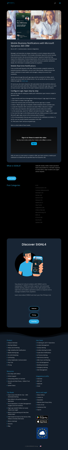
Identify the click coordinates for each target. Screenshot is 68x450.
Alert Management (42, 370)
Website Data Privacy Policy (44, 402)
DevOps (37, 195)
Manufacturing (39, 212)
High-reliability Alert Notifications (17, 350)
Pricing (34, 315)
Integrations (35, 49)
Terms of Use (40, 404)
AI (36, 185)
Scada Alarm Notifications (44, 352)
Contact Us (40, 397)
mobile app (25, 81)
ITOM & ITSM (38, 210)
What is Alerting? (12, 421)
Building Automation (43, 365)
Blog (9, 426)
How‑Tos (37, 205)
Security (37, 220)
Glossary (37, 200)
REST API (39, 381)
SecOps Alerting (41, 347)
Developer (38, 192)
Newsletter (40, 400)
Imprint (39, 409)
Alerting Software (12, 345)
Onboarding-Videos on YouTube (16, 378)
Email (38, 386)
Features (34, 308)
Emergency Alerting (42, 367)
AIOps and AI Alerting (13, 347)
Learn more (11, 178)
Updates (37, 222)
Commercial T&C (41, 407)
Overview (39, 378)
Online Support (12, 376)
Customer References (41, 190)
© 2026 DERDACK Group (31, 446)
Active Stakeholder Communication (17, 360)
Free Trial (34, 321)
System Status (11, 385)
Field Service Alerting (42, 357)
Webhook (39, 383)
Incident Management (43, 345)
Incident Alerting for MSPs (44, 350)
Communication (22, 49)
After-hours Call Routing (43, 360)
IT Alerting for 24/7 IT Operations (46, 342)
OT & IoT (37, 217)
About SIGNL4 (41, 395)
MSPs (36, 215)
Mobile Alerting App (13, 352)
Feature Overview (12, 342)
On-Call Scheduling (13, 355)
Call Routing (11, 357)
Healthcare (38, 202)
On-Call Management (43, 362)
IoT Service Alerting (42, 355)
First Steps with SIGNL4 (14, 373)
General (29, 49)
